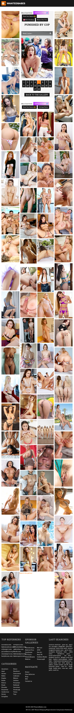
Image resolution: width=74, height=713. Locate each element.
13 (39, 85)
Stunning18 (41, 659)
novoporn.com (18, 645)
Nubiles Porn (29, 650)
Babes (3, 676)
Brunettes (4, 690)
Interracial (17, 673)
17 (35, 89)
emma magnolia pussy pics (60, 649)
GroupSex (4, 696)
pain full (69, 646)
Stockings (16, 690)
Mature (15, 678)
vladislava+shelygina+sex (63, 661)
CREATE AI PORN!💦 (41, 13)
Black (3, 685)
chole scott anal (61, 648)
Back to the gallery (37, 94)
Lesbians (16, 676)
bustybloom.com (7, 656)
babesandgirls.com (19, 654)
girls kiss (68, 650)
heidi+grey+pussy (55, 655)
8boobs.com (17, 651)
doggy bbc (62, 646)
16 (50, 85)
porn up (65, 645)
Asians (3, 673)
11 (31, 85)
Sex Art (39, 652)
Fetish (3, 694)
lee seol (67, 655)
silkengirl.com (6, 649)
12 (35, 85)
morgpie (55, 646)
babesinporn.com (19, 656)
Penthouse (28, 652)
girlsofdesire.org (7, 651)
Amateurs (4, 669)
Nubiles (27, 659)
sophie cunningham (60, 659)
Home (27, 672)
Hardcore (16, 671)
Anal (3, 671)
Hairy (15, 669)
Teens (15, 692)
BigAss (3, 678)
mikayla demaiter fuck (58, 652)
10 (28, 85)
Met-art (39, 648)
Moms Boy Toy (42, 20)
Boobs (3, 680)
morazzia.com (6, 645)
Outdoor (16, 680)
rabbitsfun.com (18, 649)
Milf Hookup (28, 20)
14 (43, 85)
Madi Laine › (27, 33)
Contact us (28, 681)
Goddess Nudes (42, 657)
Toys (14, 694)
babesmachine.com (7, 647)
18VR (38, 650)
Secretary (16, 687)
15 (46, 85)
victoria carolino (55, 645)
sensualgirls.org (6, 654)
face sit (64, 666)
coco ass (65, 668)
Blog (26, 676)
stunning (52, 648)
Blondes (4, 687)
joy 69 (66, 665)
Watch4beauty (30, 657)
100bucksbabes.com (19, 647)
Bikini (3, 683)
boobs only (57, 668)
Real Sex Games (29, 16)
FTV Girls (28, 654)
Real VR (39, 654)
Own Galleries (30, 674)
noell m (56, 670)
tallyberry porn (63, 654)
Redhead (16, 685)
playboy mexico (54, 657)
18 (39, 89)
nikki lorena (58, 665)
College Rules (43, 107)
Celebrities (5, 692)
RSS (26, 679)
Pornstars (16, 683)
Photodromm (30, 648)
